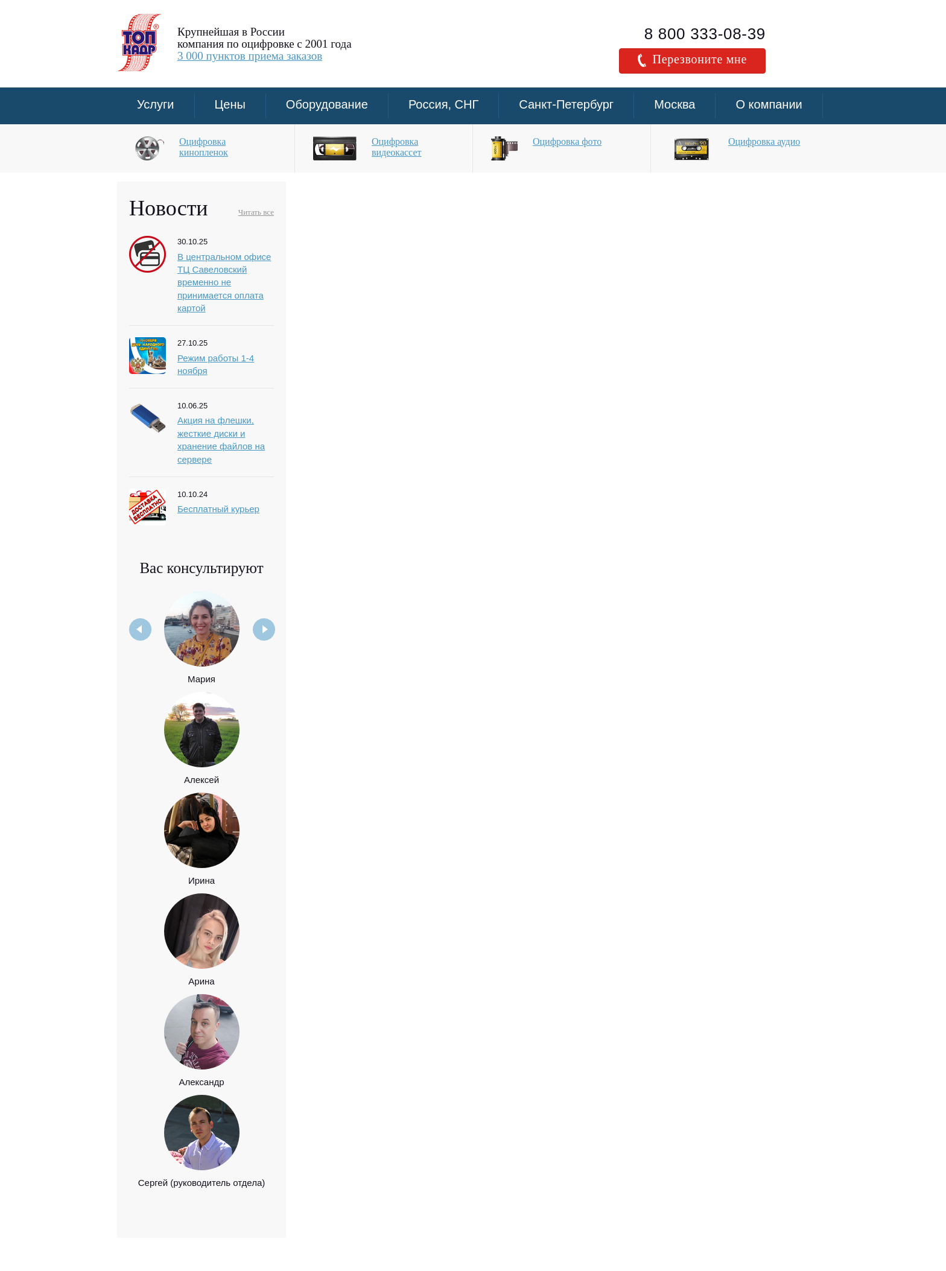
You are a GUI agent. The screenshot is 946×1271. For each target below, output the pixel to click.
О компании (768, 104)
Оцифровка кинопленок (203, 146)
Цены (230, 104)
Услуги (155, 104)
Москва (674, 104)
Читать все (256, 212)
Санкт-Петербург (566, 104)
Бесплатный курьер (218, 509)
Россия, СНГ (443, 104)
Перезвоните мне (692, 59)
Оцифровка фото (567, 141)
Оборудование (327, 104)
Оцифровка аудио (764, 141)
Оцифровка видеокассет (396, 146)
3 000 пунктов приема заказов (249, 55)
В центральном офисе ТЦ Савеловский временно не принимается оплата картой (224, 283)
